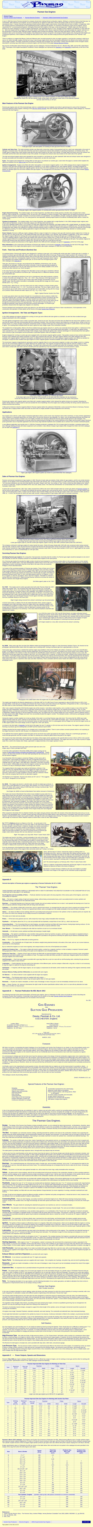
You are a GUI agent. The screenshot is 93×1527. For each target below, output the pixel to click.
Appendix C (67, 242)
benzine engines (82, 489)
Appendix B (68, 47)
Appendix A (59, 47)
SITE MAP (86, 1522)
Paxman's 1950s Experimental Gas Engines (55, 17)
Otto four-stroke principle (39, 108)
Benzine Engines (24, 1522)
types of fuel (22, 162)
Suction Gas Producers (48, 309)
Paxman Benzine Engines (32, 17)
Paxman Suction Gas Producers (13, 17)
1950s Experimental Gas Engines (40, 1522)
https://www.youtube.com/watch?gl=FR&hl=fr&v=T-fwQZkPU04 (26, 752)
